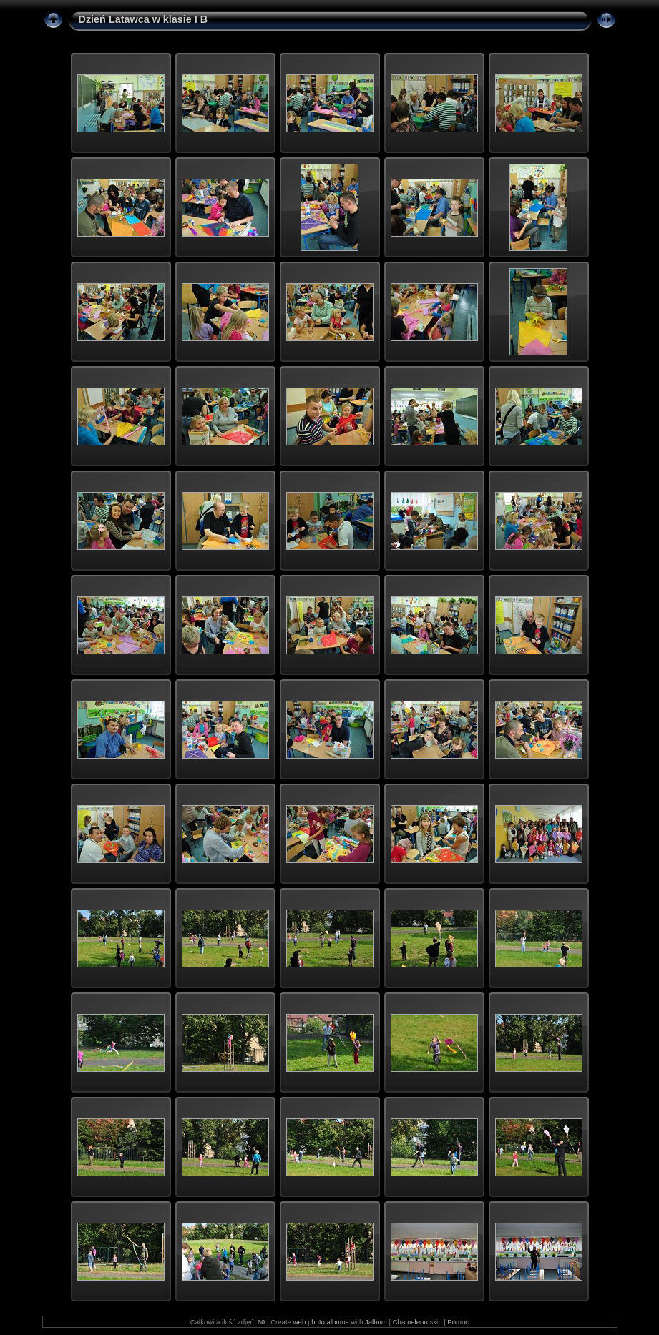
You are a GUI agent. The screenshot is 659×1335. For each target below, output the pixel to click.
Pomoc (458, 1322)
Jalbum (376, 1322)
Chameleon (410, 1322)
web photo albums (321, 1322)
